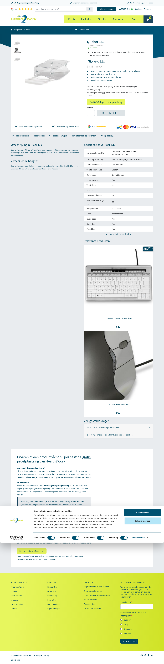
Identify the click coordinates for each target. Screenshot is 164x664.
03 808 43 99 (126, 9)
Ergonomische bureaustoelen (96, 586)
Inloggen (14, 600)
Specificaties (39, 135)
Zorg (126, 624)
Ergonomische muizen (93, 591)
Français (148, 9)
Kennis (71, 19)
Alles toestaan (142, 634)
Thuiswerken (119, 19)
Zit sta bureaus (90, 599)
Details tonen (138, 659)
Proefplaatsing (107, 135)
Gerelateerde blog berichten (83, 135)
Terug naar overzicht (20, 29)
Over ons (136, 19)
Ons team (51, 591)
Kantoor (127, 620)
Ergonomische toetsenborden (97, 595)
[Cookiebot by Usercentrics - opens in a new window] (16, 659)
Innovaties (51, 600)
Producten (86, 19)
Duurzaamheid (53, 604)
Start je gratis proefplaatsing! (31, 551)
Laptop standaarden (92, 608)
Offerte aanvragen (107, 9)
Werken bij (52, 595)
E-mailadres (126, 602)
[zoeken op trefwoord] (60, 9)
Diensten (102, 19)
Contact (138, 9)
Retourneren (16, 595)
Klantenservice (19, 582)
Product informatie (20, 135)
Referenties (52, 587)
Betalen (14, 591)
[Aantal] (91, 113)
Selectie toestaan (143, 642)
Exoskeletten (89, 604)
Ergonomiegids (53, 608)
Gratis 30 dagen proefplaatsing (106, 102)
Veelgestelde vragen (58, 135)
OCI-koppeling (17, 604)
